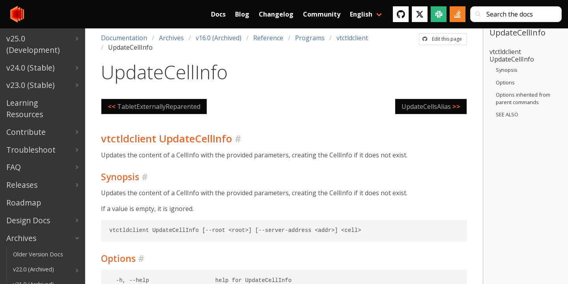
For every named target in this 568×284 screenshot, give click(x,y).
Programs (310, 38)
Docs (218, 14)
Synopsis (507, 69)
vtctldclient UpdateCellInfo (512, 55)
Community (321, 14)
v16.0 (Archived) (218, 38)
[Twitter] (420, 14)
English (361, 14)
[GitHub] (401, 14)
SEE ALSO (507, 114)
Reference (268, 38)
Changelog (276, 14)
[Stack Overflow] (457, 14)
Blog (242, 14)
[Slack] (439, 14)
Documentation (124, 38)
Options (505, 82)
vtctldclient (352, 38)
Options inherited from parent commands (523, 98)
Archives (171, 38)
